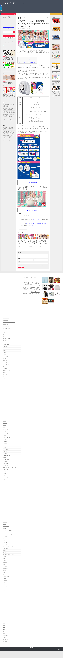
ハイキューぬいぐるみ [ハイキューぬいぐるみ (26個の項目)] (33, 287)
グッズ (4, 419)
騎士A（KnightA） (5, 641)
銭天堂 (4, 635)
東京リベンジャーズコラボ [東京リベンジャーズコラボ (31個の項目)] (27, 297)
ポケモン (4, 524)
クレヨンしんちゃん (6, 415)
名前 (19, 265)
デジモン (4, 480)
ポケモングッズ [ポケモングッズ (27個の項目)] (35, 290)
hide (27, 64)
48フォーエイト (5, 284)
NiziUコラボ (25, 236)
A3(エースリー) (5, 286)
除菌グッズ (5, 639)
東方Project (5, 607)
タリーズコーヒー (6, 470)
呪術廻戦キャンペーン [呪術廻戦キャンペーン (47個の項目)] (34, 292)
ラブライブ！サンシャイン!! (7, 540)
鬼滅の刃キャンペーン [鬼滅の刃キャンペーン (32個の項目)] (28, 298)
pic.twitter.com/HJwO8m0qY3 (42, 229)
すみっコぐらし (5, 363)
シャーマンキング (6, 439)
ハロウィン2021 (5, 494)
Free (4, 306)
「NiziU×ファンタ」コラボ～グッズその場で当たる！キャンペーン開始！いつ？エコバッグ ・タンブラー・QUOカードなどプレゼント (32, 249)
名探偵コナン (5, 573)
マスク (4, 526)
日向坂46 (4, 599)
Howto (4, 308)
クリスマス (5, 409)
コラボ (4, 425)
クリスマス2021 (5, 411)
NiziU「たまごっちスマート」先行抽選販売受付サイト (27, 68)
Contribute (4, 298)
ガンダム (4, 399)
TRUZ (4, 338)
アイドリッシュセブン (6, 377)
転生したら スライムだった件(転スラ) (8, 623)
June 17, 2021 (34, 231)
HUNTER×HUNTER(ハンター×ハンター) (8, 310)
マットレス (5, 528)
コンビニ (4, 427)
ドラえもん (5, 486)
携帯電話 (4, 597)
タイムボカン (5, 468)
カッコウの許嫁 (5, 395)
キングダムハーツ (6, 405)
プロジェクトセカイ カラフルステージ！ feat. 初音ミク (11, 516)
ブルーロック (5, 510)
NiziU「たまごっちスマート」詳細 (24, 66)
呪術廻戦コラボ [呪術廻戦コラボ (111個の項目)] (33, 293)
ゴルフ (4, 433)
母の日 (4, 611)
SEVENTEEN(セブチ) (6, 330)
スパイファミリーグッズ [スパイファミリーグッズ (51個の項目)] (34, 286)
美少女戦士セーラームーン (7, 619)
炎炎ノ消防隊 (5, 613)
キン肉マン (5, 407)
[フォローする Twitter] (12, 20)
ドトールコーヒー (6, 484)
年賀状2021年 (5, 585)
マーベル (4, 530)
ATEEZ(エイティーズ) (6, 288)
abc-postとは (40, 652)
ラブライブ (5, 538)
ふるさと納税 (5, 369)
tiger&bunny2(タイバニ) (6, 334)
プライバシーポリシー (32, 652)
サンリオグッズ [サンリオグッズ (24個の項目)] (37, 285)
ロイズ (4, 544)
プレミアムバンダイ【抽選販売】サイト (33, 217)
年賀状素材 (5, 593)
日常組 (4, 601)
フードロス (5, 506)
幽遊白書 (4, 595)
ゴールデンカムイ (6, 435)
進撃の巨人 (5, 627)
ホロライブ (5, 520)
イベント (4, 385)
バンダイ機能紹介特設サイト (33, 189)
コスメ (4, 423)
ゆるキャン (5, 373)
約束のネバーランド (6, 617)
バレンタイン (5, 498)
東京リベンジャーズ (6, 605)
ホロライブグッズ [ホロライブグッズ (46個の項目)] (30, 290)
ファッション (5, 504)
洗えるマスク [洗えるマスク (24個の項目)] (32, 297)
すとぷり (4, 361)
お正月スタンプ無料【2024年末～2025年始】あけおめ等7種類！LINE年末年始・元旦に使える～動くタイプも (9, 127)
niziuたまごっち (21, 236)
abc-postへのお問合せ (24, 652)
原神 (4, 571)
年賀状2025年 (6, 75)
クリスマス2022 (5, 413)
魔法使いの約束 (5, 645)
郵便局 (4, 631)
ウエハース (5, 387)
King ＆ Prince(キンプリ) (6, 314)
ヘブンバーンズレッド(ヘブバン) (8, 518)
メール (35, 265)
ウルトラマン (5, 391)
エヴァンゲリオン (6, 393)
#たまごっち (35, 229)
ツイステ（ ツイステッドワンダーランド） (9, 474)
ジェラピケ (5, 441)
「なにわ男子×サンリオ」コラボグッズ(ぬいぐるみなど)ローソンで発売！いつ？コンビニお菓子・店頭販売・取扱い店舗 (56, 88)
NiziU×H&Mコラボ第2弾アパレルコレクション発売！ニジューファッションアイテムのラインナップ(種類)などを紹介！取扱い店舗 (43, 249)
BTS (3, 296)
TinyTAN (4, 336)
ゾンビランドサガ (6, 466)
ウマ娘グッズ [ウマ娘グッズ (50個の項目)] (34, 285)
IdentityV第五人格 (5, 312)
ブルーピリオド (5, 508)
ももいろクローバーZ (6, 371)
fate (3, 304)
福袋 (4, 615)
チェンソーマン (5, 472)
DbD (4, 300)
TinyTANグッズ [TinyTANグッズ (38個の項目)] (38, 284)
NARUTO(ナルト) (5, 318)
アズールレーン (5, 383)
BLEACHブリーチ (5, 292)
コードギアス (5, 429)
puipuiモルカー (5, 326)
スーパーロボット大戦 (6, 462)
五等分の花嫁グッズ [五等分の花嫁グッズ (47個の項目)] (28, 291)
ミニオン (4, 534)
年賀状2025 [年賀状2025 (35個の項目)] (25, 296)
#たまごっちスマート (37, 226)
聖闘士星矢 (5, 621)
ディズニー (5, 478)
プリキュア (5, 512)
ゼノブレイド (5, 464)
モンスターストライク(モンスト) (8, 536)
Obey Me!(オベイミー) (6, 324)
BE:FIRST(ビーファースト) (7, 290)
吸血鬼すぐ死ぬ (5, 575)
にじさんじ (5, 367)
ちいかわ (4, 365)
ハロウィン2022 (5, 496)
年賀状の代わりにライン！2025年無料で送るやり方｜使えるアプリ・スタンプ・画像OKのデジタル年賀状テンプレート (9, 103)
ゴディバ (4, 431)
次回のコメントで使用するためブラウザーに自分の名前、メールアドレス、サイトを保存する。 (32, 271)
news (3, 75)
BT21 (4, 294)
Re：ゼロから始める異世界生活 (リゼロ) (9, 328)
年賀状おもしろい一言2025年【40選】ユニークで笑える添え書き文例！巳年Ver (8, 90)
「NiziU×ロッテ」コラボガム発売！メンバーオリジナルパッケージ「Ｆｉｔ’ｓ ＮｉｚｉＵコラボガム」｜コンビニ (22, 249)
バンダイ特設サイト (33, 190)
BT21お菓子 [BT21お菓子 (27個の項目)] (23, 284)
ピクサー (4, 502)
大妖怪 (4, 579)
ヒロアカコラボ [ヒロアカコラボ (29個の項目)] (25, 290)
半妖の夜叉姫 (5, 569)
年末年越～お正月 (6, 583)
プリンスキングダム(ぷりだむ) (7, 514)
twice (4, 340)
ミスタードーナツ (6, 532)
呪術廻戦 (4, 577)
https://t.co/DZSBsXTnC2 (29, 229)
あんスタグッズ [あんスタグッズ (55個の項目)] (25, 285)
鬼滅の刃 (4, 643)
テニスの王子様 (5, 476)
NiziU (18, 20)
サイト (19, 268)
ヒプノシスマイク (6, 500)
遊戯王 (4, 629)
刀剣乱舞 (4, 563)
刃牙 (4, 565)
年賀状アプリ (10, 100)
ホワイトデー (5, 522)
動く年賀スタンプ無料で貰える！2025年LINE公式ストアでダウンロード (8, 77)
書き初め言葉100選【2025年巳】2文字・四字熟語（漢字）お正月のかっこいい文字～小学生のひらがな (9, 65)
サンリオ (4, 437)
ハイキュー (5, 490)
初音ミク (4, 567)
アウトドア (5, 381)
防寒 (4, 637)
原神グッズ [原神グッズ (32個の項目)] (32, 291)
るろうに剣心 (5, 375)
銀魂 (4, 633)
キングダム (5, 403)
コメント (19, 259)
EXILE (4, 302)
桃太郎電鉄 (5, 609)
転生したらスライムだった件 (7, 625)
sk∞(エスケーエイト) (6, 332)
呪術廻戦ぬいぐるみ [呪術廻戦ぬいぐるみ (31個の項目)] (28, 292)
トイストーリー (5, 482)
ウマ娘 (4, 389)
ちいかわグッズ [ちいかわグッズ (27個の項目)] (29, 285)
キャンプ (4, 401)
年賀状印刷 (5, 591)
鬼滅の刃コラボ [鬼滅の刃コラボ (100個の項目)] (25, 299)
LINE (3, 100)
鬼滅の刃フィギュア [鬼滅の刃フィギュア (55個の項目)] (32, 299)
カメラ (4, 397)
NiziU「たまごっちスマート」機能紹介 (24, 67)
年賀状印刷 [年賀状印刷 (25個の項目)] (28, 296)
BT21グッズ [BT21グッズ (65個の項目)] (27, 284)
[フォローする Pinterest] (14, 20)
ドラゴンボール (5, 488)
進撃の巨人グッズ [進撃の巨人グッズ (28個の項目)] (36, 297)
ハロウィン (5, 492)
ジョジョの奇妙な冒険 (6, 443)
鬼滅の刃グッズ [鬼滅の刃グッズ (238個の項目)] (35, 298)
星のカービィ (5, 603)
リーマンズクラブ (6, 542)
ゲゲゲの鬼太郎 (5, 421)
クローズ (4, 417)
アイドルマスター (6, 379)
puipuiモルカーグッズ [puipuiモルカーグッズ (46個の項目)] (32, 284)
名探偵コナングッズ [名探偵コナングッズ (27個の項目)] (36, 291)
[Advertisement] (31, 13)
